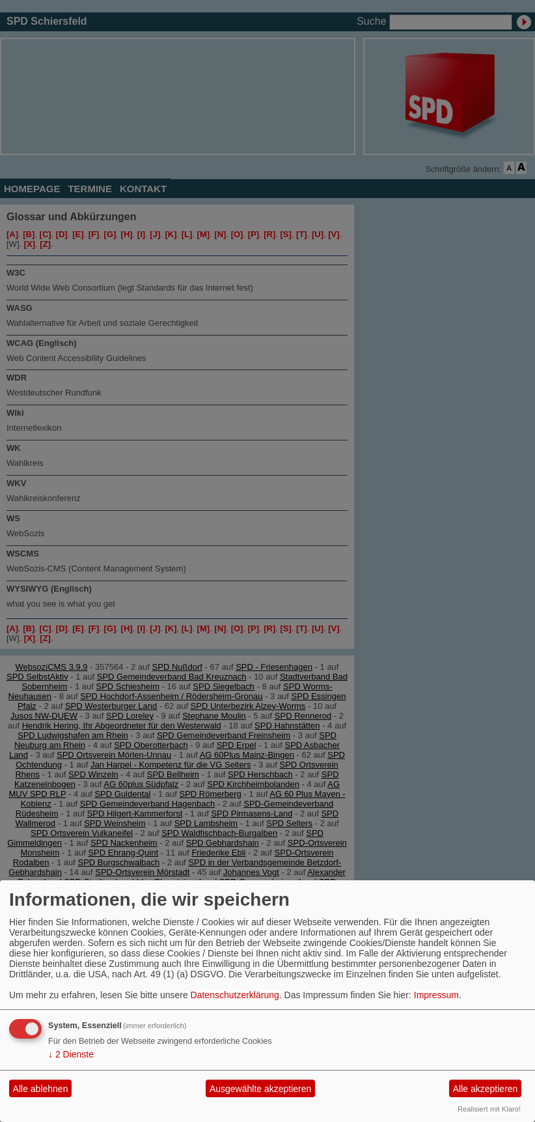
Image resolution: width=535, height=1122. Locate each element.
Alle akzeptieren (485, 1089)
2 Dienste (71, 1054)
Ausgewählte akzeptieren (260, 1089)
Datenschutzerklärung (235, 995)
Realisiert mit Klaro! (489, 1109)
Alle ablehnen (40, 1089)
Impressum (436, 995)
